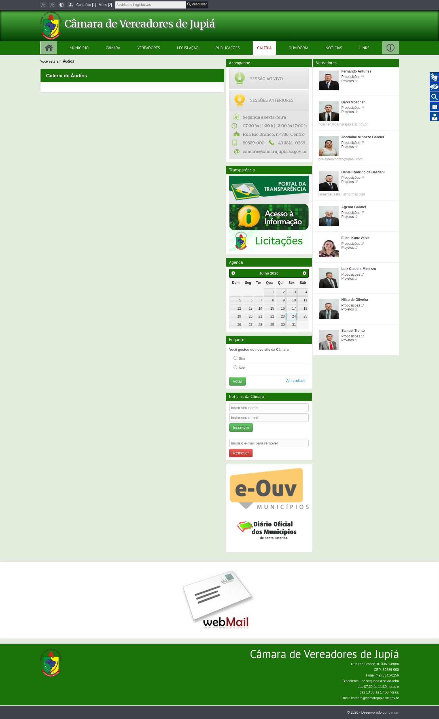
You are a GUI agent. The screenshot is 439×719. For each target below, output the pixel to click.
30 (283, 325)
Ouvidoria (298, 47)
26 (239, 325)
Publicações (228, 47)
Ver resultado (295, 381)
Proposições (351, 77)
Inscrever (241, 427)
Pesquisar (197, 4)
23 (283, 316)
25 (305, 316)
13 (251, 308)
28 (260, 325)
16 (283, 308)
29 (272, 325)
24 (294, 316)
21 (260, 316)
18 (305, 308)
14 (260, 308)
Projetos (348, 81)
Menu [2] (105, 5)
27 (251, 325)
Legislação (188, 47)
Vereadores (148, 47)
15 (272, 308)
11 (305, 300)
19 (239, 316)
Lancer (394, 712)
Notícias (334, 47)
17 (294, 308)
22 (272, 316)
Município (79, 47)
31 (294, 325)
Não (239, 367)
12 (239, 308)
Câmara (113, 47)
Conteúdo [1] (86, 5)
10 (294, 300)
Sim (239, 358)
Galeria (264, 47)
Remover (241, 453)
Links (364, 47)
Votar (237, 381)
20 (251, 316)
